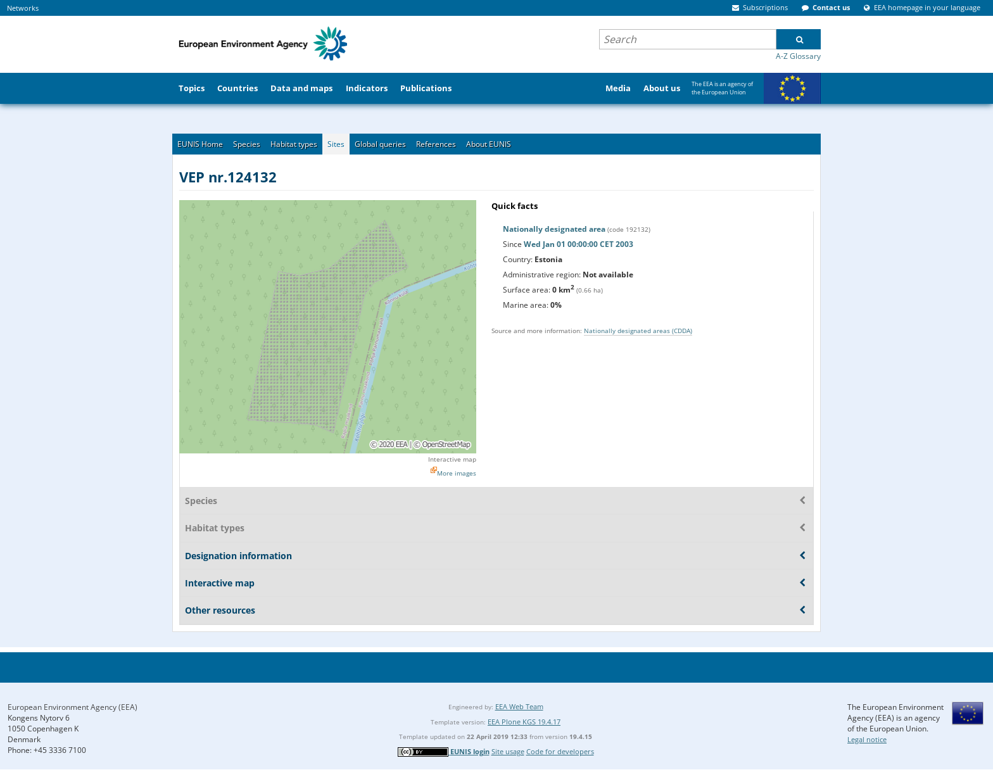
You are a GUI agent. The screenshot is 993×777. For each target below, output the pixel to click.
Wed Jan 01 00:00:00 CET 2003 (578, 244)
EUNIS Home (200, 144)
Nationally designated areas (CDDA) (638, 330)
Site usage (507, 751)
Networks (23, 8)
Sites (336, 144)
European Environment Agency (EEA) (72, 707)
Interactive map (452, 459)
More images (456, 473)
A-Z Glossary (798, 56)
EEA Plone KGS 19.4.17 (524, 721)
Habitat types (293, 144)
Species (246, 144)
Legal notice (867, 739)
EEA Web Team (519, 706)
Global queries (380, 144)
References (436, 144)
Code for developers (560, 751)
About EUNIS (488, 144)
